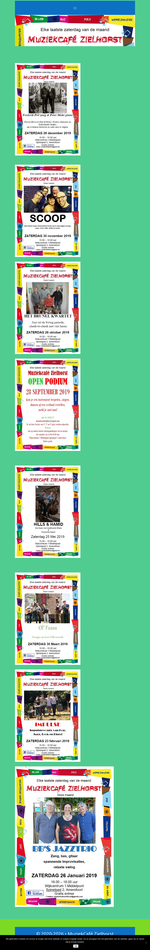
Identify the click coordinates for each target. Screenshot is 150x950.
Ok (75, 946)
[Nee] (146, 942)
